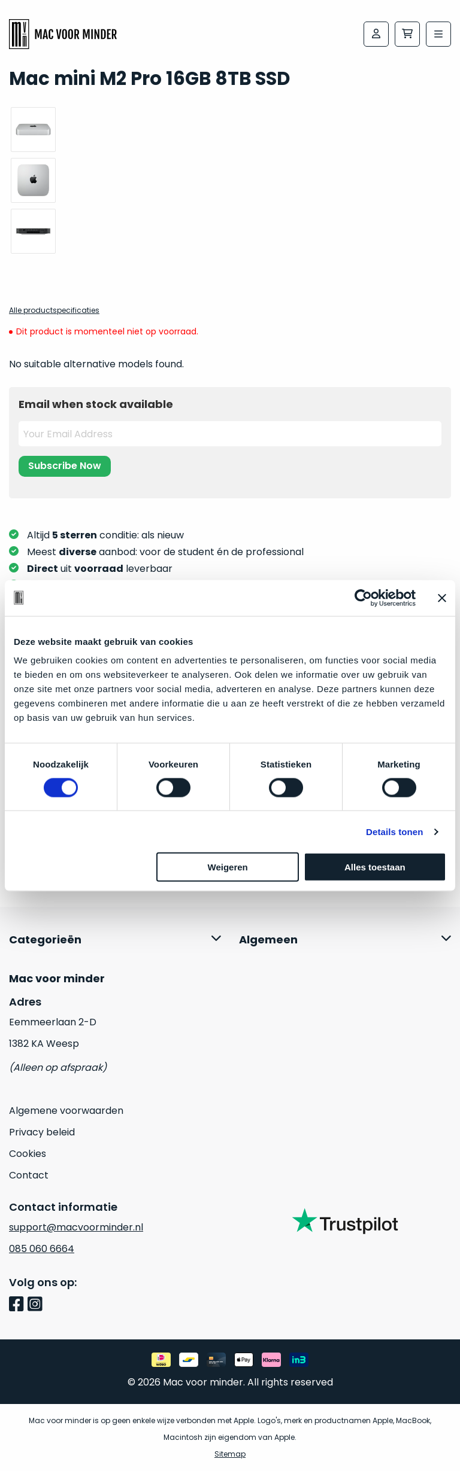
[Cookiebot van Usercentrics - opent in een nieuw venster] (363, 598)
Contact (29, 1175)
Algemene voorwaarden (66, 1110)
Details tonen (394, 831)
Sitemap (230, 1454)
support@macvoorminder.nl (76, 1227)
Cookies (27, 1154)
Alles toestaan (374, 867)
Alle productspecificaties (54, 310)
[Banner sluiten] (442, 597)
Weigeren (228, 867)
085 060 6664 (41, 1249)
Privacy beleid (42, 1132)
